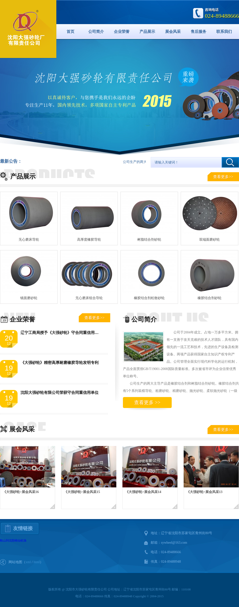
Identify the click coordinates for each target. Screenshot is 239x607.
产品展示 (147, 31)
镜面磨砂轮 (28, 298)
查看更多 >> (147, 402)
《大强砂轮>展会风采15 (82, 492)
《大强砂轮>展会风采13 (204, 492)
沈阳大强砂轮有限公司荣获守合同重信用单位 (59, 392)
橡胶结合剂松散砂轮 (149, 298)
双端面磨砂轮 (209, 239)
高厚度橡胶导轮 (89, 239)
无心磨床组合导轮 (89, 298)
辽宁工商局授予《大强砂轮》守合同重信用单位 (61, 333)
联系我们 (224, 31)
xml (28, 562)
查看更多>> (223, 177)
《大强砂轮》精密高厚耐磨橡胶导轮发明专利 (59, 362)
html (37, 562)
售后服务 (198, 31)
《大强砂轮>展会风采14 (143, 492)
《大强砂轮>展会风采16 (21, 492)
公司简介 (96, 31)
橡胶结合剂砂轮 (209, 298)
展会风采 (173, 31)
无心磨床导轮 (29, 239)
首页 (70, 31)
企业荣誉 (121, 31)
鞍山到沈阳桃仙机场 (13, 540)
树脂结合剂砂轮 (149, 239)
